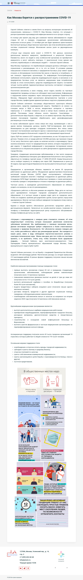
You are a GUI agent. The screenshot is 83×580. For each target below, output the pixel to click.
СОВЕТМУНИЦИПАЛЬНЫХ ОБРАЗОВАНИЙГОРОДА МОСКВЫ (19, 3)
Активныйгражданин (61, 560)
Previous (55, 567)
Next (67, 567)
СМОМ (9, 10)
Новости (17, 10)
